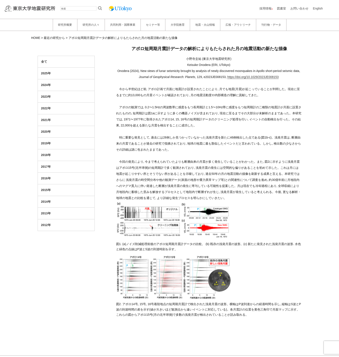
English (318, 8)
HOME (35, 38)
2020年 (46, 131)
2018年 (46, 155)
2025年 (46, 73)
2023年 (46, 96)
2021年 (46, 120)
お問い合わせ (299, 8)
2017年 (46, 166)
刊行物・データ (271, 24)
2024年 (46, 85)
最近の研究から (54, 38)
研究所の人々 (91, 24)
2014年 (46, 201)
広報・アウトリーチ (238, 24)
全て (44, 61)
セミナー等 (153, 24)
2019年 (46, 143)
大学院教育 (178, 24)
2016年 (46, 178)
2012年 (46, 225)
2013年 (46, 213)
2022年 (46, 108)
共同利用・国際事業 (122, 24)
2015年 (46, 190)
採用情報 (265, 8)
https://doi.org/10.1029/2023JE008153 (252, 77)
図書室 (281, 8)
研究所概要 (65, 24)
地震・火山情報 (205, 24)
